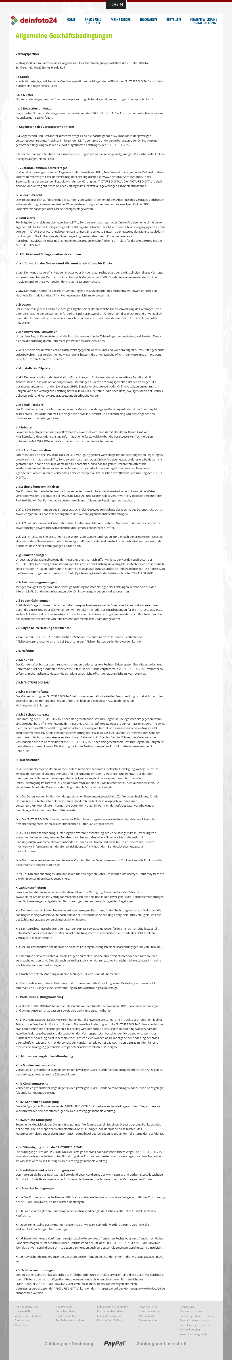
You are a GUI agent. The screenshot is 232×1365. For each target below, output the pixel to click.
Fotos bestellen (65, 1311)
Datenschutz (22, 1320)
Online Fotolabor (190, 1329)
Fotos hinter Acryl (149, 1311)
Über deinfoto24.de (27, 1306)
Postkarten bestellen (110, 1311)
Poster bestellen (66, 1316)
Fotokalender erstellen (70, 1320)
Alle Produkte (64, 1306)
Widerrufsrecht (24, 1325)
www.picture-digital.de (193, 1334)
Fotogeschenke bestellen (112, 1306)
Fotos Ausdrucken (191, 1311)
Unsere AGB (22, 1311)
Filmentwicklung (148, 1320)
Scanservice (187, 1306)
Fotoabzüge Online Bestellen (197, 1316)
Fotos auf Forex (147, 1306)
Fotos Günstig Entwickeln (195, 1325)
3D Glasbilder (146, 1316)
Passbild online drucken (194, 1320)
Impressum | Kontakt (28, 1316)
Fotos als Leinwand (109, 1316)
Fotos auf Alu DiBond (110, 1320)
